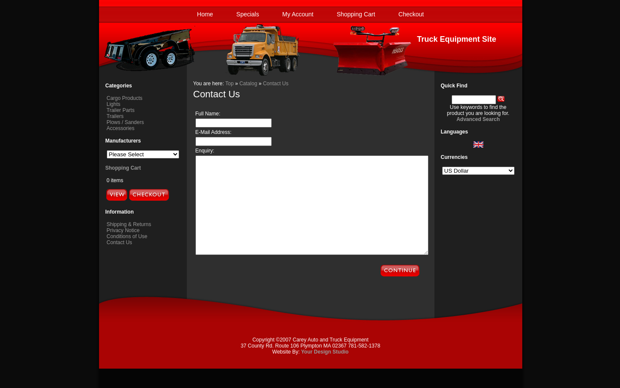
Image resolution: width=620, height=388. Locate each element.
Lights (114, 104)
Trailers (115, 116)
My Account (297, 14)
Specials (247, 14)
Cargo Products (125, 98)
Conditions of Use (127, 236)
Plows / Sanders (125, 122)
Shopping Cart (356, 14)
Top (229, 84)
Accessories (121, 128)
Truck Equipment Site (456, 39)
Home (205, 14)
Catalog (248, 84)
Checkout (411, 14)
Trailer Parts (121, 110)
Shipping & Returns (129, 224)
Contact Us (119, 242)
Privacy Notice (123, 230)
